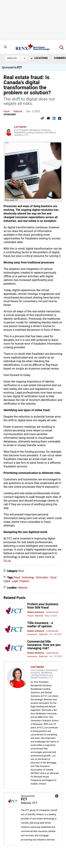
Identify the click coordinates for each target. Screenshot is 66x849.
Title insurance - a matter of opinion (40, 624)
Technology (27, 577)
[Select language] (15, 58)
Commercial (52, 612)
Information (42, 577)
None (21, 571)
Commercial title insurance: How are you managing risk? (44, 645)
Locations (39, 58)
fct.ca (7, 560)
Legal (15, 581)
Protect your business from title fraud (42, 605)
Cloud (53, 577)
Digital (7, 581)
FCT (19, 67)
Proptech (24, 581)
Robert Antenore (35, 612)
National (18, 111)
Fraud (6, 111)
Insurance (32, 634)
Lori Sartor (20, 126)
